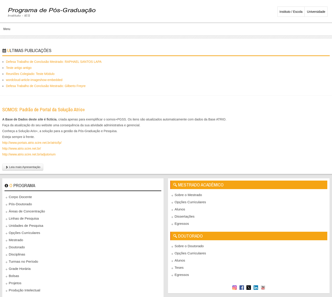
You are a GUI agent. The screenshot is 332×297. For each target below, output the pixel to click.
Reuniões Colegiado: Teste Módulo (30, 74)
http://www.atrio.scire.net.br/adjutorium (29, 154)
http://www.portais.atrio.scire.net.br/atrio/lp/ (32, 142)
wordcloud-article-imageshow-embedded (34, 80)
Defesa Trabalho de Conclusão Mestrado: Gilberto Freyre (46, 86)
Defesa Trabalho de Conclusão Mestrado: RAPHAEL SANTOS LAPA (53, 61)
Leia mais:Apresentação (22, 167)
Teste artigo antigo (18, 68)
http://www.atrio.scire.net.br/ (21, 148)
